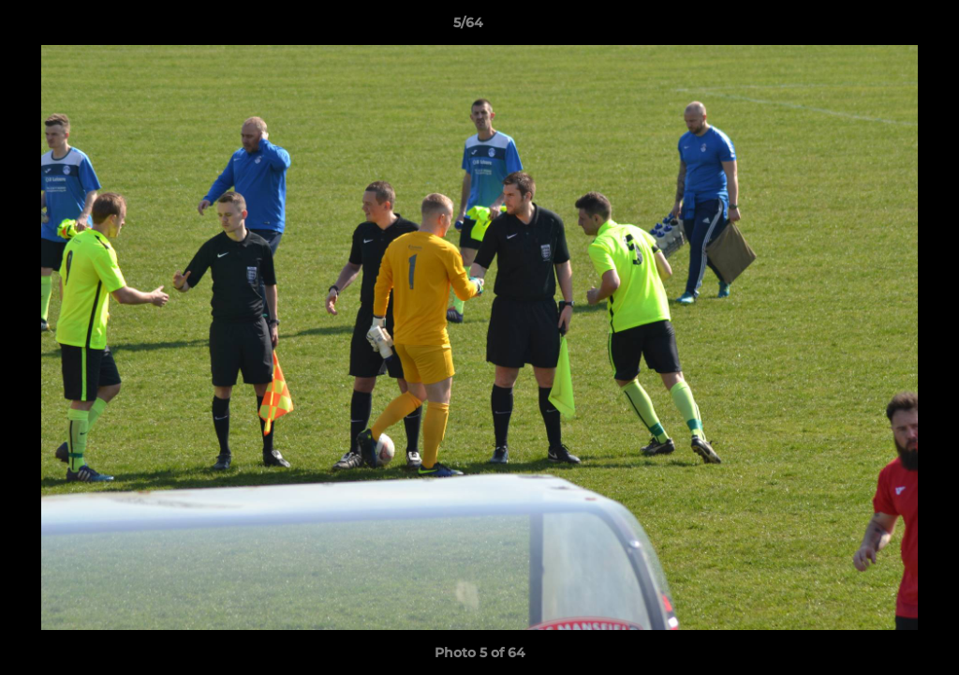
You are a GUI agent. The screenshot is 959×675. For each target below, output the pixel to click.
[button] (880, 27)
